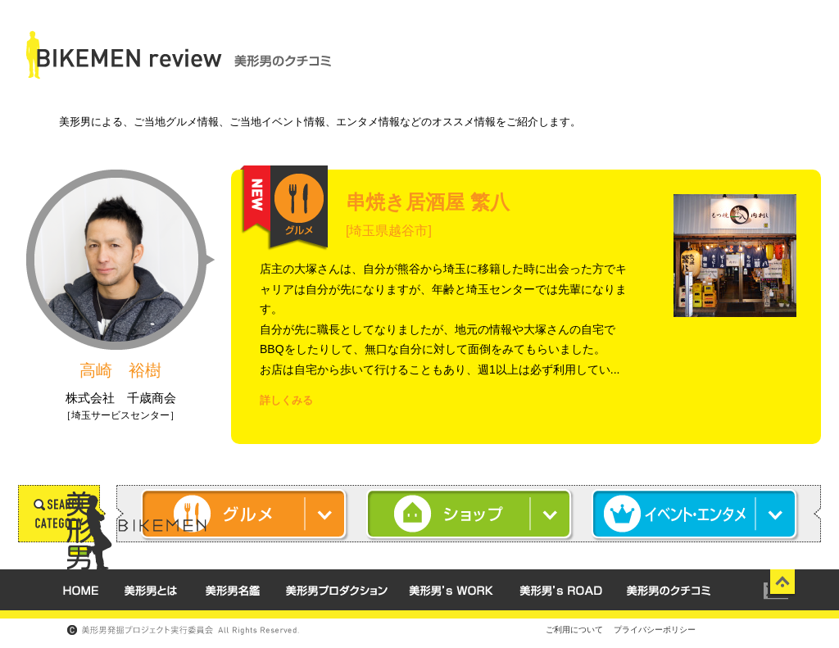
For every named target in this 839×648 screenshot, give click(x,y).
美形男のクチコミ (669, 589)
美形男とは (150, 589)
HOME (80, 589)
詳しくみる (286, 400)
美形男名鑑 (232, 589)
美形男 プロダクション (334, 589)
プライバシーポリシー (655, 629)
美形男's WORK (451, 589)
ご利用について (574, 629)
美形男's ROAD (560, 589)
